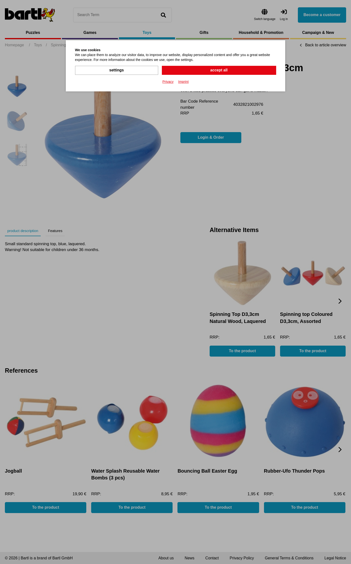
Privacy (168, 81)
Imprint (183, 81)
